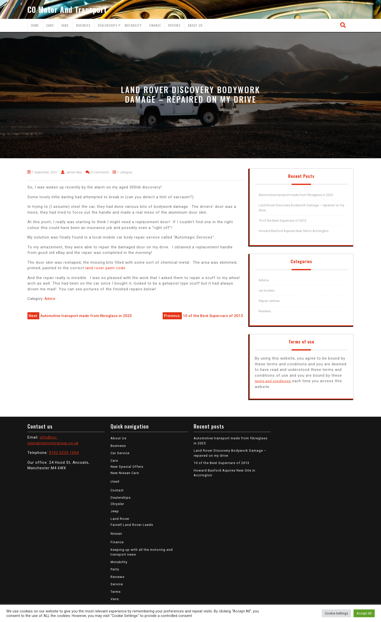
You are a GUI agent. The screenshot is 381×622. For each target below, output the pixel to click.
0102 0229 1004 (64, 452)
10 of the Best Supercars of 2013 (282, 220)
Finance (155, 25)
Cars (50, 25)
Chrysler (117, 504)
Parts (115, 569)
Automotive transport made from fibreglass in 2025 (296, 195)
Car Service (120, 453)
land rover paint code (105, 268)
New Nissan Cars (125, 473)
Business (83, 25)
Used (115, 481)
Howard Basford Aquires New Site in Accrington (294, 231)
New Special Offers (127, 467)
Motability (133, 25)
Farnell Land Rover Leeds (132, 525)
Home (35, 25)
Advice (49, 298)
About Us (195, 25)
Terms (116, 592)
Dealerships (107, 25)
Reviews (174, 25)
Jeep (115, 511)
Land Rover (120, 519)
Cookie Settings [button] (336, 613)
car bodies (266, 290)
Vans (65, 25)
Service (117, 584)
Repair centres (269, 301)
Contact (117, 490)
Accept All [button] (364, 613)
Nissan (116, 533)
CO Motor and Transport (67, 9)
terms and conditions (273, 381)
